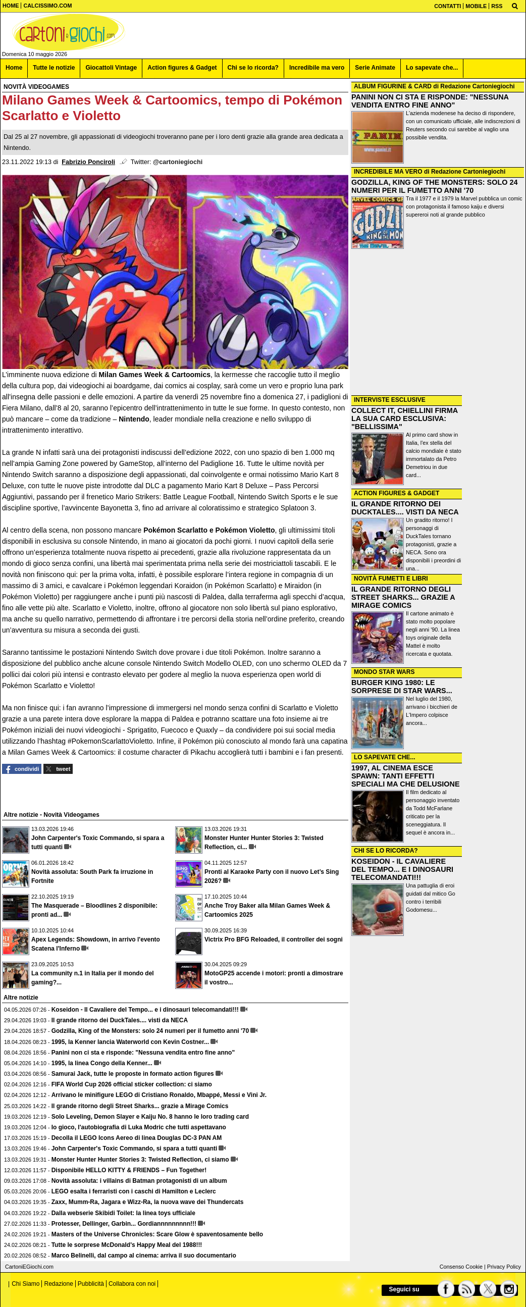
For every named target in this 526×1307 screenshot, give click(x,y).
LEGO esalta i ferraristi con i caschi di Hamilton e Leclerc (133, 1191)
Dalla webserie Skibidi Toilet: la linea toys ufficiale (123, 1213)
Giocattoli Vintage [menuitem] (111, 67)
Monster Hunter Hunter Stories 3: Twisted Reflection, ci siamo (140, 1159)
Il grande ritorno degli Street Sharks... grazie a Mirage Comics (140, 1106)
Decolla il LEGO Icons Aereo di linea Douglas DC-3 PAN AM (136, 1137)
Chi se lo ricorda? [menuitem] (253, 67)
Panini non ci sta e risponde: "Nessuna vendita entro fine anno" (143, 1052)
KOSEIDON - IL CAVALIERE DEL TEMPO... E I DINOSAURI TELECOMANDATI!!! (402, 869)
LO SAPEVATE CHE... (384, 757)
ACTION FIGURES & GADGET (396, 493)
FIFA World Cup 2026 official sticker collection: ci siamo (131, 1084)
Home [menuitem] (14, 67)
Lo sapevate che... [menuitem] (432, 67)
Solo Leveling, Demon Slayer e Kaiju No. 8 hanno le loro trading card (150, 1116)
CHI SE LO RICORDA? (386, 850)
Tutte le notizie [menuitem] (54, 67)
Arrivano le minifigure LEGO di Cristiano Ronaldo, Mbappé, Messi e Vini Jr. (159, 1095)
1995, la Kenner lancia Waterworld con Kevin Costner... (130, 1041)
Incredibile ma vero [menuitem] (316, 67)
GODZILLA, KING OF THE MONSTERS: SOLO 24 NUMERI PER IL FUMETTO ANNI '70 (434, 186)
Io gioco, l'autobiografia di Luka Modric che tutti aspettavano (138, 1127)
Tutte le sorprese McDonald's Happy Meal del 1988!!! (126, 1244)
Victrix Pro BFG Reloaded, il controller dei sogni (273, 939)
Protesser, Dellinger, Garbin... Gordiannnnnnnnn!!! (123, 1223)
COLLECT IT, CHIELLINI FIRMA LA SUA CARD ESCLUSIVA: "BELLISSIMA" (404, 418)
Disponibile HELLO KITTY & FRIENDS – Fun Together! (129, 1170)
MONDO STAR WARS (384, 671)
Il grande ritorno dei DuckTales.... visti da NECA (119, 1020)
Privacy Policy (504, 1267)
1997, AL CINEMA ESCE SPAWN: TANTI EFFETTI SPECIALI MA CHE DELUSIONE (405, 776)
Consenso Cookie (461, 1267)
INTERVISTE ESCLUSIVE (390, 399)
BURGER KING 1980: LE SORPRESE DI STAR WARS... (401, 686)
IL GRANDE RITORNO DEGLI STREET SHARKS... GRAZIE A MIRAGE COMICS (403, 597)
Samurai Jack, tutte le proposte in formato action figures (132, 1073)
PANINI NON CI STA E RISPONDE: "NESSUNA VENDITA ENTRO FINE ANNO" (429, 101)
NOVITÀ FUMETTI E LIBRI (391, 578)
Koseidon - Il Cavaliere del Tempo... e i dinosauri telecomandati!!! (145, 1009)
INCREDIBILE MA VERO (388, 171)
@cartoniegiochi (177, 162)
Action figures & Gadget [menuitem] (182, 67)
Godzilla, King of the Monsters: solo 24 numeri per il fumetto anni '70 (150, 1030)
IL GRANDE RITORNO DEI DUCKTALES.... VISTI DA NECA (405, 508)
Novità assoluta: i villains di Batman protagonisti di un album (139, 1180)
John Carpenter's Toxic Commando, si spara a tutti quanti (134, 1148)
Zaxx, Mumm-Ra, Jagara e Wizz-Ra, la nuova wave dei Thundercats (147, 1202)
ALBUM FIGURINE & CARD (393, 86)
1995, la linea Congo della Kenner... (101, 1063)
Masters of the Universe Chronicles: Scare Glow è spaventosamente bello (157, 1234)
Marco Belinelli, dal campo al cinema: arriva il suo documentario (143, 1255)
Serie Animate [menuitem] (375, 67)
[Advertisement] (437, 323)
